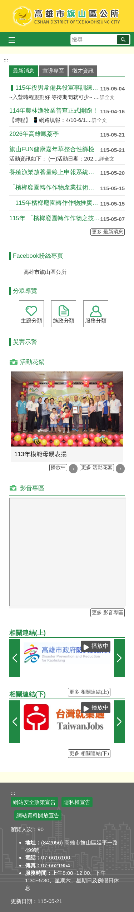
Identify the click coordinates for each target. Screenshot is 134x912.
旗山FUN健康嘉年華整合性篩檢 (51, 149)
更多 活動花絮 (97, 467)
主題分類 (31, 320)
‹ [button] (73, 468)
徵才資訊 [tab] (83, 71)
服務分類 (95, 320)
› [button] (120, 468)
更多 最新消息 (107, 232)
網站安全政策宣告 (34, 802)
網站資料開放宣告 (37, 815)
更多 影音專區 (107, 612)
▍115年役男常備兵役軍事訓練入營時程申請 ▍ (54, 87)
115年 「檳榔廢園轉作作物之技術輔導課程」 (54, 218)
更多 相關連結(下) (89, 753)
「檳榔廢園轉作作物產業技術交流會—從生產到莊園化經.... (54, 187)
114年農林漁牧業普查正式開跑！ (53, 110)
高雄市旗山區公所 (67, 16)
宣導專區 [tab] (53, 71)
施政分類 (63, 320)
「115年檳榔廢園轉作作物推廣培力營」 (54, 202)
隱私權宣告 (77, 802)
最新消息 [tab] (23, 71)
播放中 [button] (58, 467)
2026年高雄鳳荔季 (34, 133)
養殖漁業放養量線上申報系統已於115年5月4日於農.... (54, 172)
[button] (123, 39)
